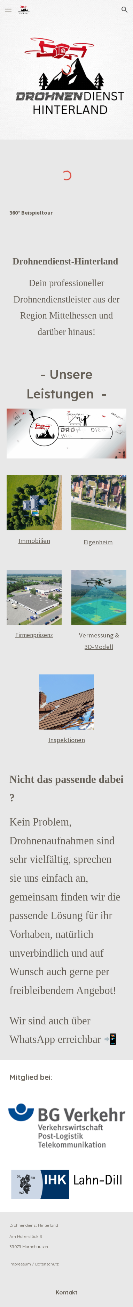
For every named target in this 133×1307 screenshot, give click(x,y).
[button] (8, 9)
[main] (66, 212)
